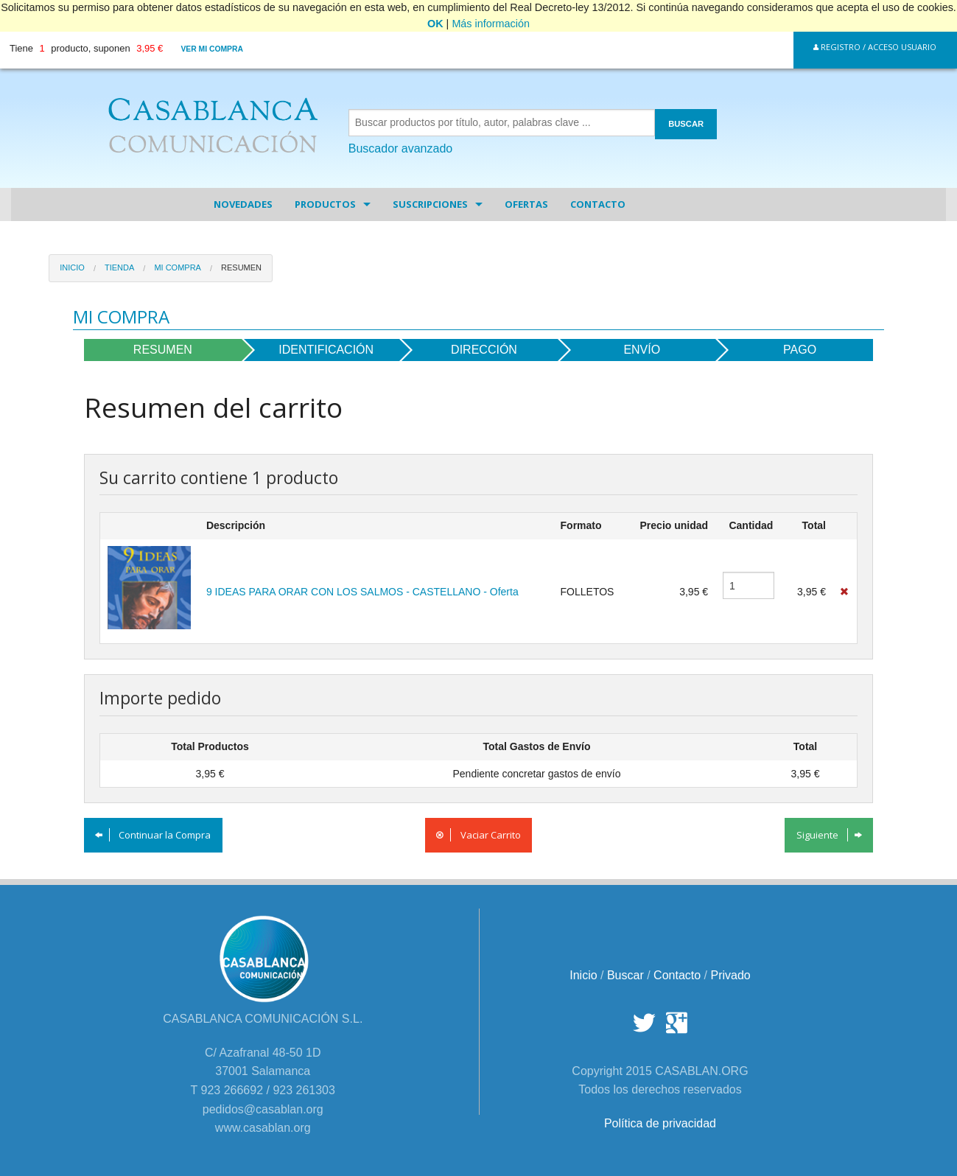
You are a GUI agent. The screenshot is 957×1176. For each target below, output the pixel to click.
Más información (491, 23)
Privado (730, 975)
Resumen (241, 267)
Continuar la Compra (153, 834)
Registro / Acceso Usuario (874, 46)
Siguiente (829, 834)
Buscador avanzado (400, 148)
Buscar (625, 975)
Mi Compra (177, 267)
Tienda (119, 267)
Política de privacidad (660, 1123)
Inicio (72, 267)
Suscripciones (430, 204)
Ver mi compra (211, 49)
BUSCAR (686, 123)
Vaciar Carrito (478, 834)
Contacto (597, 204)
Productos (325, 204)
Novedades (243, 204)
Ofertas (526, 204)
